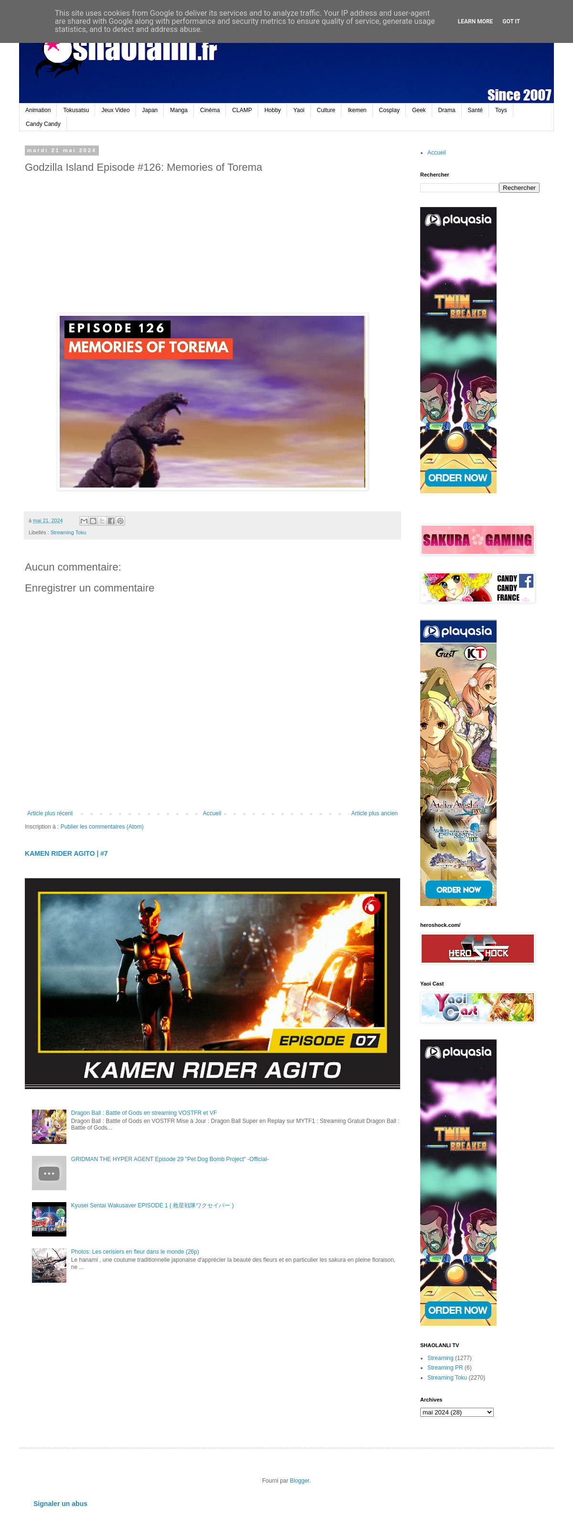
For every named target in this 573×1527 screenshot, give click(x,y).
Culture (326, 110)
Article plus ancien (374, 813)
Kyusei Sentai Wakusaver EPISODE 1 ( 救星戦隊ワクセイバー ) (152, 1205)
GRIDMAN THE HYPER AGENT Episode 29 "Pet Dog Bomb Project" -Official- (170, 1159)
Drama (447, 110)
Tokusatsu (76, 110)
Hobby (273, 110)
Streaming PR (445, 1367)
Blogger (299, 1480)
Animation (38, 110)
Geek (419, 110)
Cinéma (210, 110)
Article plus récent (50, 813)
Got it (511, 21)
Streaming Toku (68, 532)
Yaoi (298, 110)
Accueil (212, 813)
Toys (501, 110)
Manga (179, 110)
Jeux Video (115, 110)
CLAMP (242, 110)
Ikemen (357, 110)
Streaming (440, 1358)
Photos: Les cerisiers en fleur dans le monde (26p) (135, 1251)
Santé (475, 110)
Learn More (475, 21)
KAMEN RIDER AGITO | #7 (66, 853)
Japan (150, 110)
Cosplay (389, 110)
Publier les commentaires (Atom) (102, 826)
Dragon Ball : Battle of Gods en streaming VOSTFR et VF (144, 1113)
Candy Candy (43, 124)
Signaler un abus (60, 1503)
